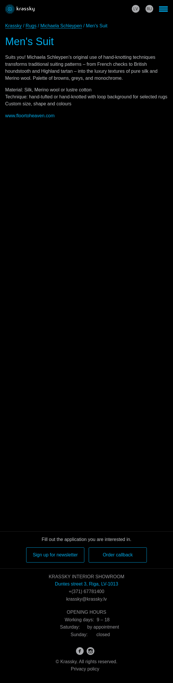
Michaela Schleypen (61, 25)
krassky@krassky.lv (86, 599)
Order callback (118, 554)
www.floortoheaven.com (30, 115)
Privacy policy (85, 668)
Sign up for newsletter (55, 554)
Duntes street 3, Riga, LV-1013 (86, 583)
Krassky (13, 25)
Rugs (31, 25)
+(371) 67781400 (86, 591)
